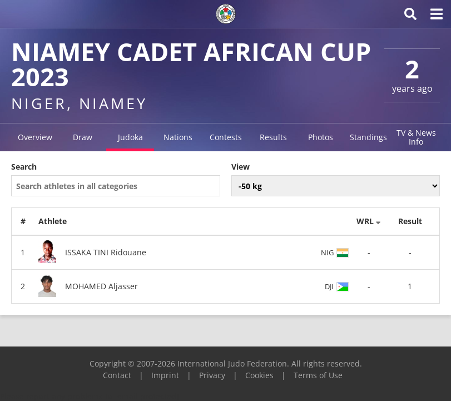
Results (273, 137)
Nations (177, 137)
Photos (320, 137)
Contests (226, 137)
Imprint (165, 375)
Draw (82, 137)
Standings (368, 137)
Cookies (259, 375)
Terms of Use (318, 375)
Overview (35, 137)
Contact (117, 375)
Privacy (212, 375)
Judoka (130, 137)
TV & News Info (416, 137)
